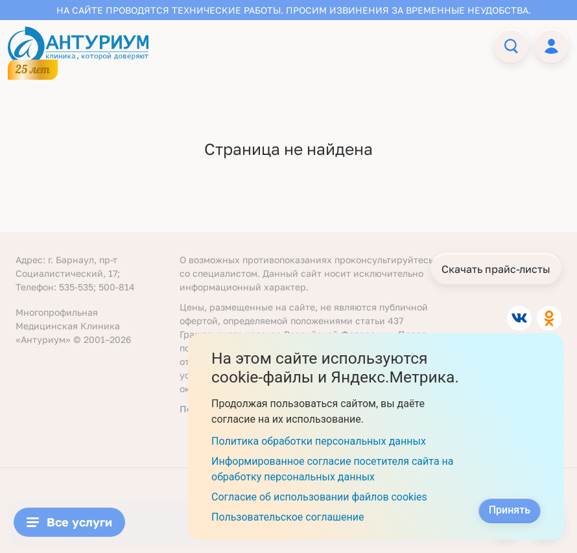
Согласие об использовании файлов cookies (319, 497)
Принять (509, 510)
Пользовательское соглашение (287, 517)
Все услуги (69, 522)
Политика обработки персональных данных (318, 441)
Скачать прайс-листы (496, 269)
